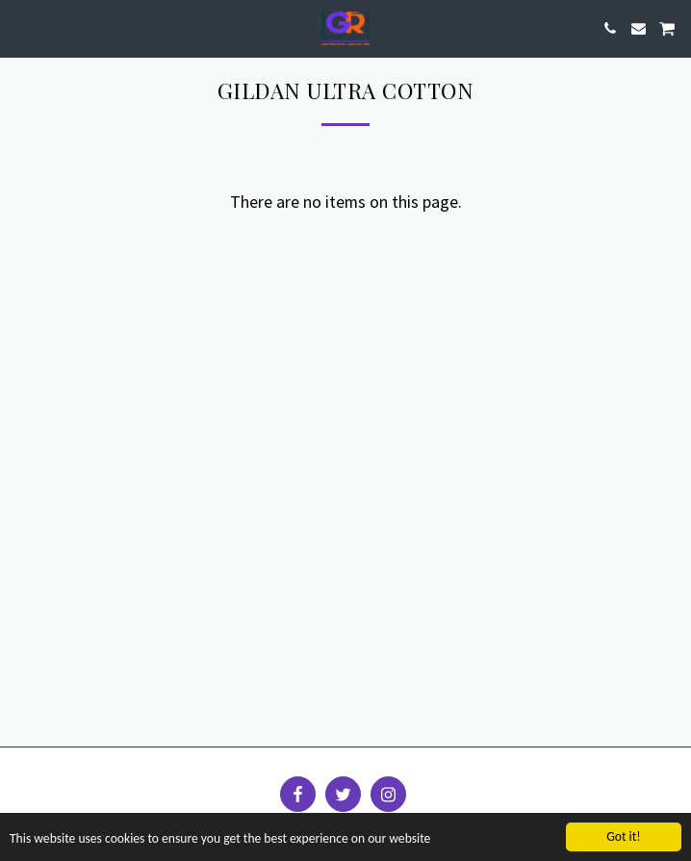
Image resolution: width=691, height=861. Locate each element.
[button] (21, 27)
